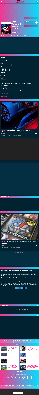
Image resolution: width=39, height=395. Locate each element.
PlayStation (18, 247)
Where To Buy (26, 35)
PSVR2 (10, 90)
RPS (26, 387)
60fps (7, 90)
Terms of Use (34, 340)
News (21, 35)
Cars (5, 83)
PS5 (15, 135)
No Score (26, 25)
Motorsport (15, 83)
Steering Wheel (8, 86)
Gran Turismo (3, 80)
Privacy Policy (28, 340)
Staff (9, 340)
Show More (19, 371)
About (7, 340)
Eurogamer (36, 385)
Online (20, 83)
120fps (20, 90)
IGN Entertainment (16, 381)
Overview (2, 35)
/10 (29, 22)
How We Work (14, 340)
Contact (23, 340)
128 (36, 133)
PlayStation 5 (17, 28)
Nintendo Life (6, 385)
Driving (2, 83)
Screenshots (13, 35)
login (20, 318)
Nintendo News (28, 385)
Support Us (19, 340)
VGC (13, 387)
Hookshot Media (7, 381)
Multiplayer (23, 83)
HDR (4, 90)
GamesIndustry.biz (18, 387)
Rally (12, 83)
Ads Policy (11, 342)
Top (4, 340)
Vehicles (8, 83)
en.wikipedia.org (4, 96)
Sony (13, 135)
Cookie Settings (20, 342)
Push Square (11, 385)
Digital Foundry (22, 385)
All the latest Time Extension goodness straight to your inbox (19, 390)
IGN (32, 385)
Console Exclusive (29, 83)
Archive (15, 342)
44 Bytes (23, 381)
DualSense (3, 86)
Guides (17, 35)
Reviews (7, 35)
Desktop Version (27, 342)
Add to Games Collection (30, 18)
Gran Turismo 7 (16, 24)
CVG (23, 387)
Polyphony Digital (15, 32)
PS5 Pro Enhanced (15, 90)
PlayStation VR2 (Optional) (5, 77)
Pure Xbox (16, 385)
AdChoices (27, 381)
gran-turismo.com (4, 93)
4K (1, 90)
